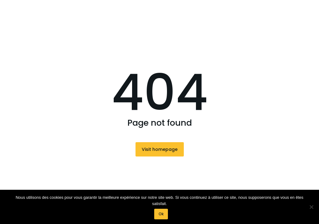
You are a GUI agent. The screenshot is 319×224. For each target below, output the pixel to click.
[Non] (311, 207)
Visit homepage (160, 149)
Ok (161, 214)
